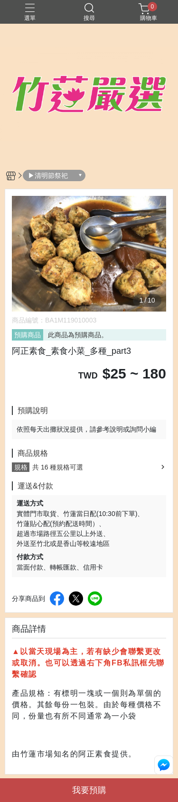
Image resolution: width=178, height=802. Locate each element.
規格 (21, 467)
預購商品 (27, 335)
